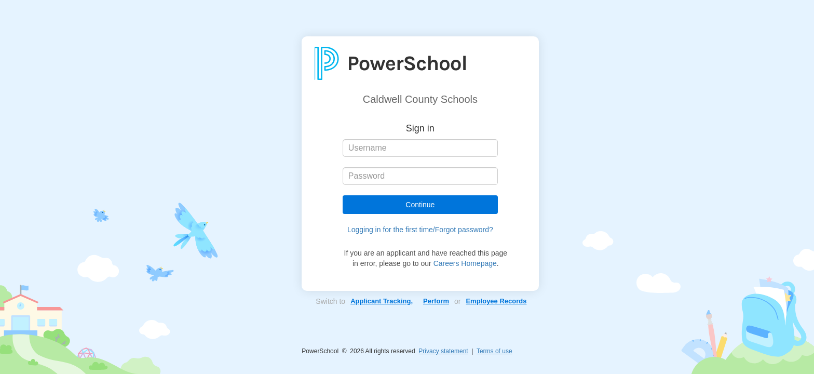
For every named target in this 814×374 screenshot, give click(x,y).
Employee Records (496, 301)
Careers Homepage (465, 263)
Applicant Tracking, (381, 301)
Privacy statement (443, 351)
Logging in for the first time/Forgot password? (420, 229)
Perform (436, 301)
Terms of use (494, 351)
